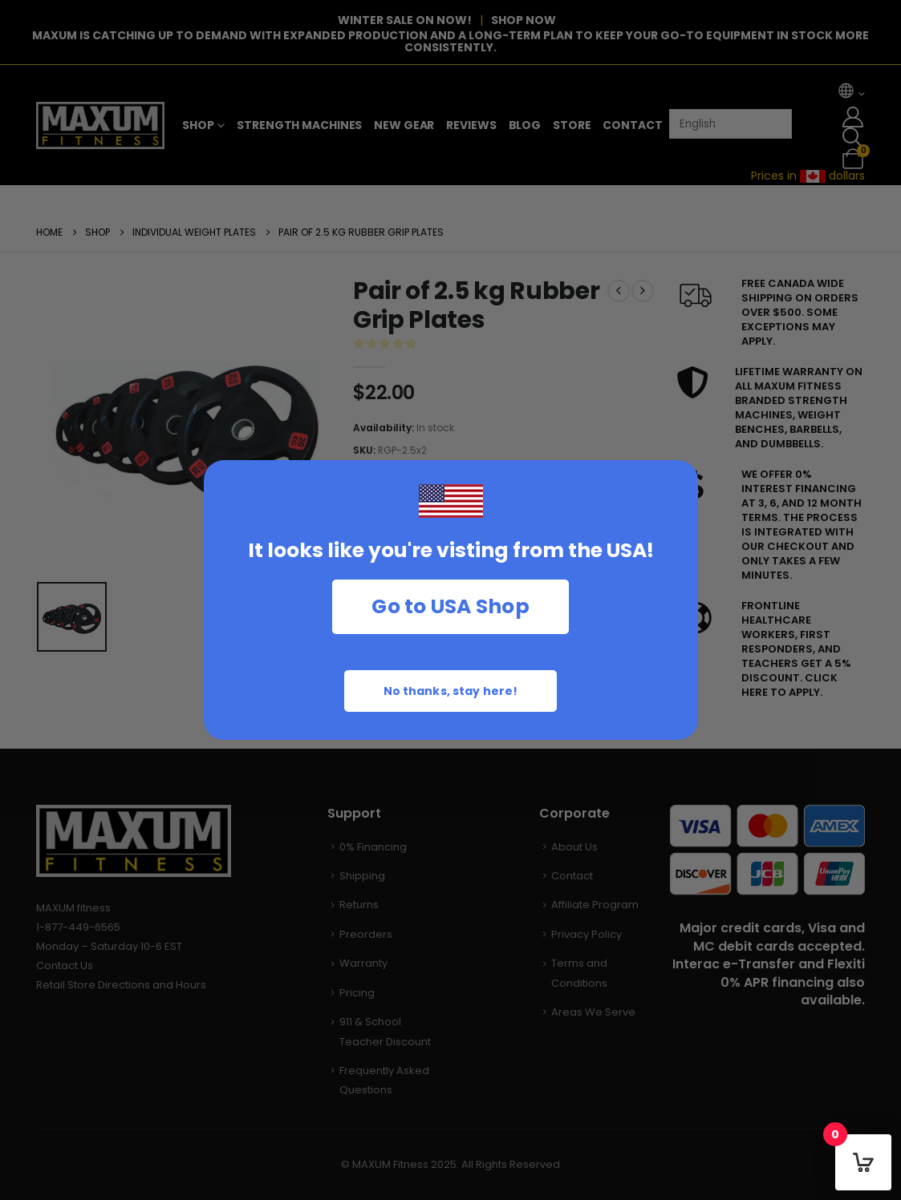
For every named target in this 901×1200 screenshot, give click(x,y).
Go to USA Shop (450, 606)
